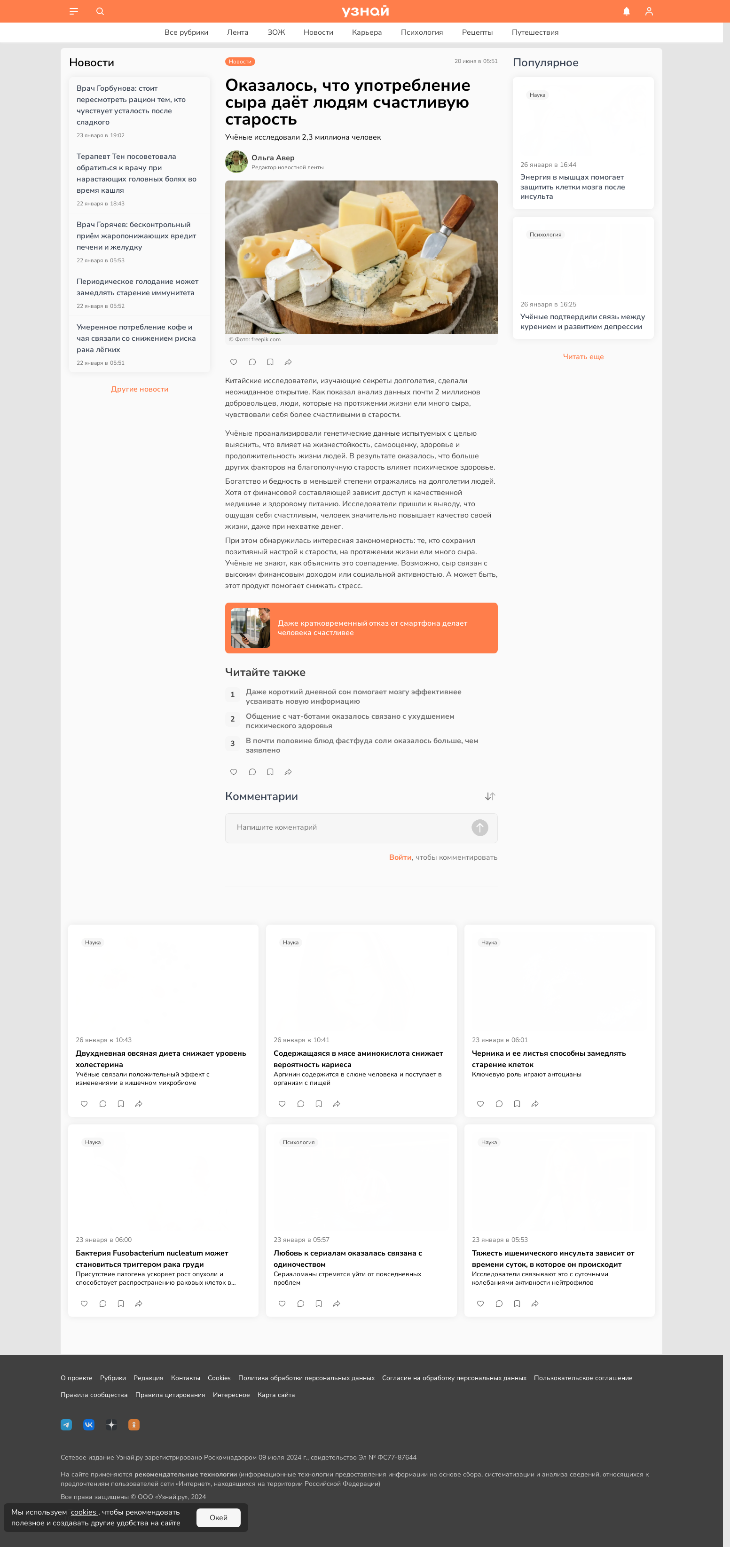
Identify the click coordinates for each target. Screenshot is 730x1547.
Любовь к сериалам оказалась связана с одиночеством (348, 1259)
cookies (84, 1512)
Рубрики (113, 1378)
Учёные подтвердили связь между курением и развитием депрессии (582, 322)
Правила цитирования (170, 1394)
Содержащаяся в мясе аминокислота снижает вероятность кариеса (358, 1059)
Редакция (148, 1378)
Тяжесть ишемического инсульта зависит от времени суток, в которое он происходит (553, 1259)
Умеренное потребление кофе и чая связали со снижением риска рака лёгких (136, 338)
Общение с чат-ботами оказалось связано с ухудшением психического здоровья (350, 721)
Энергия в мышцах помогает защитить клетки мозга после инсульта (572, 187)
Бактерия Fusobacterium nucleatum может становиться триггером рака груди (152, 1259)
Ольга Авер (273, 158)
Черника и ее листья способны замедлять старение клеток (549, 1059)
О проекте (77, 1378)
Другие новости (139, 389)
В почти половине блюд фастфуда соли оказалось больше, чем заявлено (362, 745)
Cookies (219, 1378)
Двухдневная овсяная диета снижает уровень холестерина (161, 1059)
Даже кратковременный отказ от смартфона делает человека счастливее (372, 628)
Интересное (231, 1394)
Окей (219, 1518)
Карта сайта (276, 1394)
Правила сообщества (94, 1394)
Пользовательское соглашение (583, 1378)
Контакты (185, 1378)
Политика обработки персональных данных (306, 1378)
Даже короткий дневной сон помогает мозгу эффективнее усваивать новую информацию (354, 696)
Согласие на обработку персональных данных (454, 1378)
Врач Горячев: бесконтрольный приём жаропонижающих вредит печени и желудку (136, 236)
